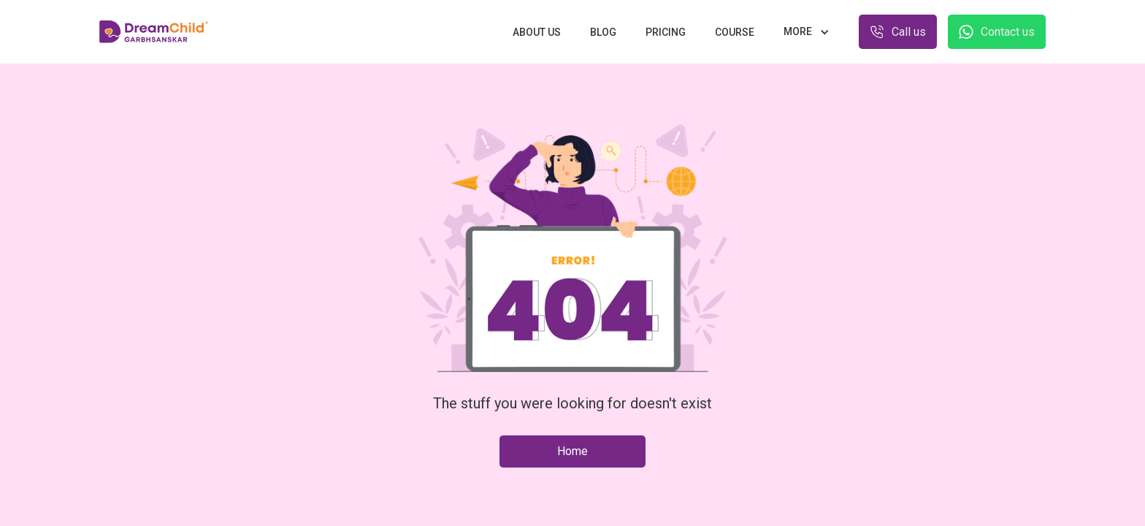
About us (537, 32)
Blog (603, 32)
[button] (807, 32)
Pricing (666, 32)
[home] (153, 32)
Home (572, 451)
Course (734, 32)
